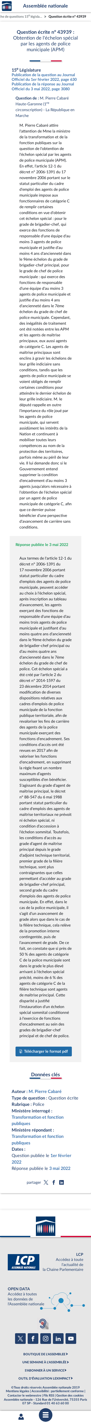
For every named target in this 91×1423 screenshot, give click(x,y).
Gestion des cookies (70, 1395)
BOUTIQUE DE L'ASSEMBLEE (44, 1354)
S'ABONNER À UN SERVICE (44, 1370)
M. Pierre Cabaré (45, 1092)
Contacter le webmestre (24, 1395)
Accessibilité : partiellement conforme (58, 1391)
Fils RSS (48, 1395)
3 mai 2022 (59, 1169)
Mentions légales (17, 1391)
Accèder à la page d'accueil (7, 6)
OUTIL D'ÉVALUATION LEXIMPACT (44, 1378)
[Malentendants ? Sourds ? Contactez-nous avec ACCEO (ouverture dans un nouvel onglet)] (43, 1323)
